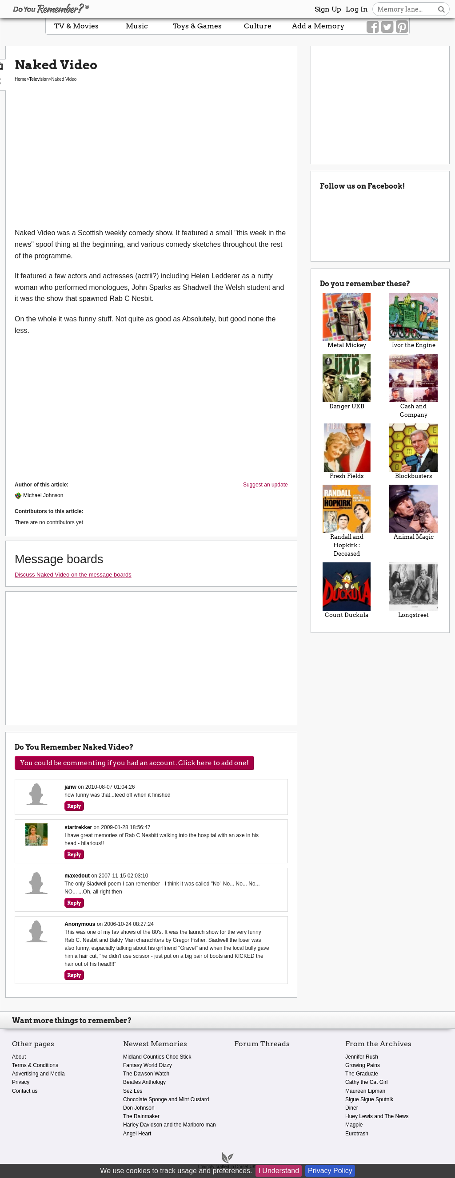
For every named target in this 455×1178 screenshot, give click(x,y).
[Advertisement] (151, 161)
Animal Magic (413, 513)
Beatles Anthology (144, 1082)
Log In (357, 9)
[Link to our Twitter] (387, 27)
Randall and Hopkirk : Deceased (347, 521)
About (19, 1057)
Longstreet (413, 590)
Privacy (20, 1082)
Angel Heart (137, 1134)
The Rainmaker (141, 1116)
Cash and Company (413, 386)
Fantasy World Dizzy (147, 1065)
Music (137, 26)
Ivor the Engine (413, 321)
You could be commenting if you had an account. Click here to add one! (134, 763)
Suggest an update (265, 485)
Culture (257, 26)
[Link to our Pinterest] (402, 27)
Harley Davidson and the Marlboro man (169, 1125)
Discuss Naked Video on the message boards (73, 574)
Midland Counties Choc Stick (157, 1057)
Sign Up (328, 9)
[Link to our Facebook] (373, 27)
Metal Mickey (347, 321)
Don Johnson (139, 1108)
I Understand (278, 1170)
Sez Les (132, 1091)
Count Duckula (347, 590)
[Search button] (441, 9)
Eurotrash (356, 1134)
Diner (351, 1108)
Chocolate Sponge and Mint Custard (166, 1099)
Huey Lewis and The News (377, 1116)
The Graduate (361, 1074)
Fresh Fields (347, 451)
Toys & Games (197, 26)
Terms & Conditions (35, 1065)
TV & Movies (76, 26)
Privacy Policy (330, 1170)
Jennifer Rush (361, 1057)
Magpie (354, 1125)
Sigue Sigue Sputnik (369, 1099)
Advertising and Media (38, 1074)
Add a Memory (318, 26)
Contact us (24, 1091)
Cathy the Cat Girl (366, 1082)
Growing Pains (362, 1065)
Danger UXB (347, 382)
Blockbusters (413, 451)
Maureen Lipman (365, 1091)
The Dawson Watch (146, 1074)
